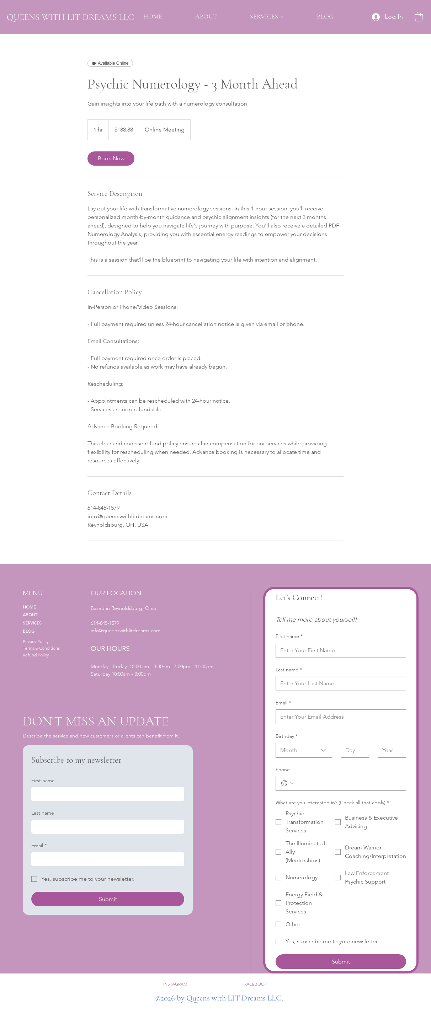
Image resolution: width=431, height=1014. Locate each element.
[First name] (338, 650)
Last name (289, 670)
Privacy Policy (36, 641)
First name (289, 636)
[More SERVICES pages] (282, 16)
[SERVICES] (53, 623)
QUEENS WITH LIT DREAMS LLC (70, 17)
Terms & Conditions (41, 648)
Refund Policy (36, 655)
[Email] (338, 717)
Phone (283, 769)
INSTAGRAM (175, 984)
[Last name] (338, 683)
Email (283, 703)
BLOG (28, 631)
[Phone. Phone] (347, 783)
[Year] (389, 750)
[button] (419, 16)
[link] (110, 158)
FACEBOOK (255, 984)
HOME (29, 607)
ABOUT (30, 614)
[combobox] (304, 750)
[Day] (353, 750)
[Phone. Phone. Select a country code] (287, 783)
